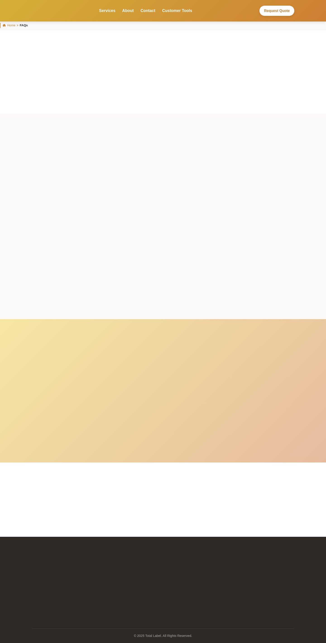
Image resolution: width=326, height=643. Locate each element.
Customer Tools (177, 10)
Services (107, 10)
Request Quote (277, 11)
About (128, 10)
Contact (148, 10)
